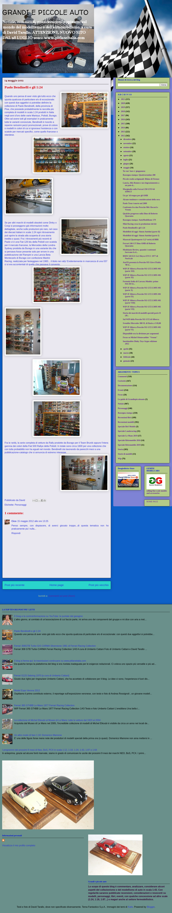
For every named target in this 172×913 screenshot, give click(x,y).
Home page (56, 585)
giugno (126, 164)
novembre (127, 143)
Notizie (121, 404)
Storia (120, 449)
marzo (126, 353)
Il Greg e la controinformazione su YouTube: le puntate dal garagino (48, 616)
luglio (126, 160)
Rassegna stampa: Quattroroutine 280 (139, 175)
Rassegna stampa (125, 413)
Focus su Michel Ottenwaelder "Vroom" (140, 337)
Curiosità (122, 381)
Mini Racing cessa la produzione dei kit (140, 224)
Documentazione (125, 385)
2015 (123, 124)
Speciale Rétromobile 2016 (129, 440)
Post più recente (15, 585)
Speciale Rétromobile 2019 (129, 445)
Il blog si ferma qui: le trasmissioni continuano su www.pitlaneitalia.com (50, 661)
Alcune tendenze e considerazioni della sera (141, 199)
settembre (127, 151)
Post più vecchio (99, 585)
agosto (126, 155)
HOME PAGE (152, 502)
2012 (123, 136)
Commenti (122, 376)
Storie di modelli (125, 454)
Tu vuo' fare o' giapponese (134, 171)
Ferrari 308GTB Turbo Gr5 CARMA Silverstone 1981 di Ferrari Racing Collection (55, 646)
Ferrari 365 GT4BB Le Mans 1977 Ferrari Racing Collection (44, 705)
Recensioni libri (124, 417)
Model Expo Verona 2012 (27, 690)
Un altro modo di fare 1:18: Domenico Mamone (38, 735)
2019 (123, 107)
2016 (123, 119)
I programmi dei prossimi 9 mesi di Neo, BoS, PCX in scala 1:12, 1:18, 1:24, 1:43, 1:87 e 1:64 (49, 750)
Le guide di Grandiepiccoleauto (131, 399)
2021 (123, 99)
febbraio (127, 357)
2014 (123, 128)
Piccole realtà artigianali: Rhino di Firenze (141, 179)
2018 (123, 111)
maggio (126, 168)
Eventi (120, 390)
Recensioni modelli (126, 422)
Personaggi (20, 505)
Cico (13, 521)
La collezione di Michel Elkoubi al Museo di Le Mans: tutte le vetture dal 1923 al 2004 (57, 720)
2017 (123, 115)
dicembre (127, 139)
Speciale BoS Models (127, 427)
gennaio (126, 361)
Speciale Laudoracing (127, 431)
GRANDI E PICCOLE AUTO (45, 12)
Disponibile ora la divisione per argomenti (141, 334)
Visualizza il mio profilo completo (18, 845)
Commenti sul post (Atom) (61, 596)
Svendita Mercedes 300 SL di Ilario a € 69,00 (142, 323)
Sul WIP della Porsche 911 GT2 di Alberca (141, 319)
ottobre (126, 147)
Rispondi (15, 533)
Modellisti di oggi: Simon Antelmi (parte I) (141, 235)
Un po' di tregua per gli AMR (135, 195)
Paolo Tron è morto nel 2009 (135, 203)
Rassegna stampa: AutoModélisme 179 (139, 220)
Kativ (130, 907)
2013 (123, 132)
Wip (119, 459)
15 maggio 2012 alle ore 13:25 (32, 521)
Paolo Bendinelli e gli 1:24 (134, 228)
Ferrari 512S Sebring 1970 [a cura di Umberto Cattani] (41, 675)
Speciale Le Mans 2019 (127, 436)
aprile (126, 349)
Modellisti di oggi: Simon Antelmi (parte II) (141, 232)
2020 (123, 103)
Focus (120, 395)
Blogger (151, 907)
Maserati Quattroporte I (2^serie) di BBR (141, 240)
